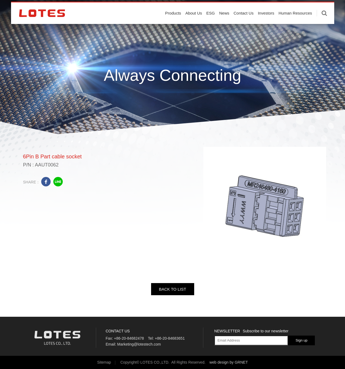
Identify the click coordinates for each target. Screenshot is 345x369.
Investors (266, 25)
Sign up (301, 340)
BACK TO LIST (172, 289)
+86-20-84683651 (170, 338)
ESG (210, 25)
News (224, 25)
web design (219, 362)
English (311, 8)
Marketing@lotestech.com (139, 344)
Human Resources (295, 25)
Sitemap (104, 362)
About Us (193, 25)
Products (173, 25)
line (58, 181)
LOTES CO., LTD (42, 25)
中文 (326, 8)
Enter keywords (324, 25)
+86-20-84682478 (129, 338)
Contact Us (243, 25)
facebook (46, 181)
